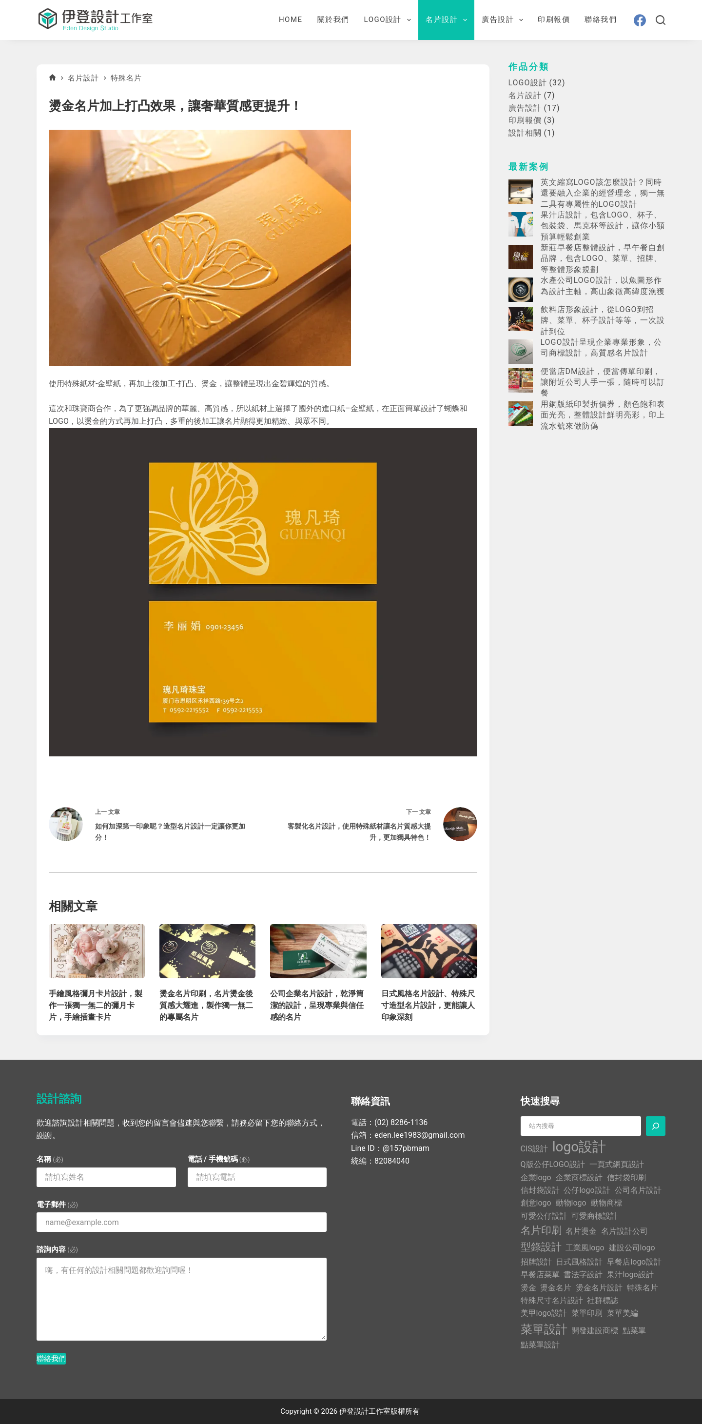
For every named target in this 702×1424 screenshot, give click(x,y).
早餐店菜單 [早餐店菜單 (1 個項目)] (540, 1274)
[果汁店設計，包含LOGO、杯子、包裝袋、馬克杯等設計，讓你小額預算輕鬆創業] (520, 224)
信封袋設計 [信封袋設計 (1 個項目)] (540, 1190)
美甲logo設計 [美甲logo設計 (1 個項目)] (544, 1313)
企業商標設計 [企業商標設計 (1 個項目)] (579, 1177)
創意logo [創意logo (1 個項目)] (536, 1202)
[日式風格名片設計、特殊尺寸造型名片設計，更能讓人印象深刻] (429, 951)
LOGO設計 (389, 20)
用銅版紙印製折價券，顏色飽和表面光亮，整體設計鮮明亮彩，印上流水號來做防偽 (603, 415)
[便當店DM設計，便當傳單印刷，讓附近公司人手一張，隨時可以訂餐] (520, 380)
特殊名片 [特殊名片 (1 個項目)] (642, 1287)
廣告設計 (504, 20)
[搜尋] (660, 20)
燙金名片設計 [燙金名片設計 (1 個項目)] (599, 1287)
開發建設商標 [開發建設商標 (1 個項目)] (594, 1330)
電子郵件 (57, 1204)
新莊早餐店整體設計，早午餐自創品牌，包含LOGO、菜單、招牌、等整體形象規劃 (603, 258)
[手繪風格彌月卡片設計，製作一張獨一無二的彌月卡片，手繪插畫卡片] (97, 951)
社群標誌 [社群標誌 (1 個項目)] (602, 1300)
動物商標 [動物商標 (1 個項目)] (606, 1202)
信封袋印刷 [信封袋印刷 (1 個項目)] (626, 1177)
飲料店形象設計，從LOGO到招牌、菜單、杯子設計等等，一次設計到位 (603, 320)
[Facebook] (640, 20)
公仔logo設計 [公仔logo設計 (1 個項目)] (587, 1190)
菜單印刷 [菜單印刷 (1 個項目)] (587, 1313)
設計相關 (525, 133)
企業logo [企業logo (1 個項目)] (536, 1177)
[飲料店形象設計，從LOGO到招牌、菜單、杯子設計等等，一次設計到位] (520, 319)
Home (291, 19)
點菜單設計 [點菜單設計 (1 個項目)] (540, 1344)
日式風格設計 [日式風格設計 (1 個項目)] (579, 1261)
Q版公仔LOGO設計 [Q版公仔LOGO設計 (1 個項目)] (553, 1164)
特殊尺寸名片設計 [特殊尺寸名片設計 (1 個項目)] (552, 1300)
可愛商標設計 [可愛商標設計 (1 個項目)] (594, 1216)
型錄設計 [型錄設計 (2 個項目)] (541, 1247)
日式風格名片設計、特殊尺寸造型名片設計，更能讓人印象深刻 (428, 1005)
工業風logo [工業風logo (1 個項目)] (585, 1247)
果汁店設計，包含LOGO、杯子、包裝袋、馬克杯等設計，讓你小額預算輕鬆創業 (603, 225)
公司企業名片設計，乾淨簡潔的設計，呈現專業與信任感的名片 (317, 1005)
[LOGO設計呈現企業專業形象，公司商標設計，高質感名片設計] (520, 351)
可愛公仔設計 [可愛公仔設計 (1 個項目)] (544, 1216)
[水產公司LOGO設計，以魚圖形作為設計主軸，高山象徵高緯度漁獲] (520, 289)
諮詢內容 (57, 1249)
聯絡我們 (601, 19)
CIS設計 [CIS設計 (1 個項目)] (534, 1148)
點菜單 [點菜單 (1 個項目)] (634, 1330)
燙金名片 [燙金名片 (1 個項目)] (555, 1287)
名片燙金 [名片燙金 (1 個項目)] (581, 1231)
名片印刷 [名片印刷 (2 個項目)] (541, 1230)
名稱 (50, 1159)
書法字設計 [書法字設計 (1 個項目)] (583, 1274)
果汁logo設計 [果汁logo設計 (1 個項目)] (630, 1274)
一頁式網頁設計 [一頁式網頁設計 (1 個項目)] (616, 1164)
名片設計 (448, 20)
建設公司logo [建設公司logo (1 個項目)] (632, 1247)
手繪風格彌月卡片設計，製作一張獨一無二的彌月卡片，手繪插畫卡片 (95, 1005)
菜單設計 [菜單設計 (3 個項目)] (544, 1329)
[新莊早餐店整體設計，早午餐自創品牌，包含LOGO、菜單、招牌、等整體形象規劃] (520, 257)
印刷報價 (554, 19)
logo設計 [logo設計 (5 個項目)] (579, 1147)
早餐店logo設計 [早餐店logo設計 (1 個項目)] (634, 1261)
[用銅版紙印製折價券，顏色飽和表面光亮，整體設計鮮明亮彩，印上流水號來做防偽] (520, 413)
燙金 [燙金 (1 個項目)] (528, 1287)
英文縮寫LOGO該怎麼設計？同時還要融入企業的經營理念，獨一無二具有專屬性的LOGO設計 (603, 193)
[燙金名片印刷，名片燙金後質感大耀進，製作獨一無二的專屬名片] (207, 951)
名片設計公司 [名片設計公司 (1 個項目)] (624, 1231)
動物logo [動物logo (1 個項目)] (571, 1202)
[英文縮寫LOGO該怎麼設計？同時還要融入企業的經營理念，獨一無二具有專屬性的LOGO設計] (520, 191)
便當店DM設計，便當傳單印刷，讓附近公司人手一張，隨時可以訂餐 (603, 382)
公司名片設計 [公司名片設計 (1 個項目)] (638, 1190)
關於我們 (333, 19)
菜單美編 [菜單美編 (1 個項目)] (622, 1313)
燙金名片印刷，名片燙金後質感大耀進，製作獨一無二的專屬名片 (206, 1005)
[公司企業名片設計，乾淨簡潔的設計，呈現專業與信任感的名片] (318, 951)
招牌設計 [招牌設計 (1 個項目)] (536, 1261)
